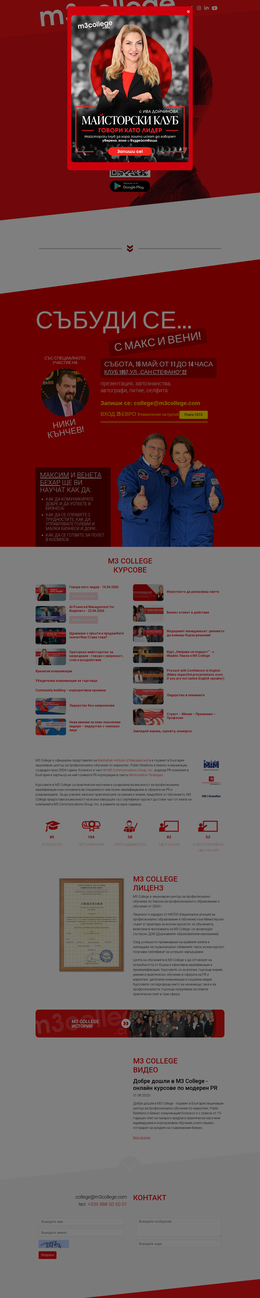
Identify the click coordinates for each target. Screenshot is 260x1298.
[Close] (188, 11)
